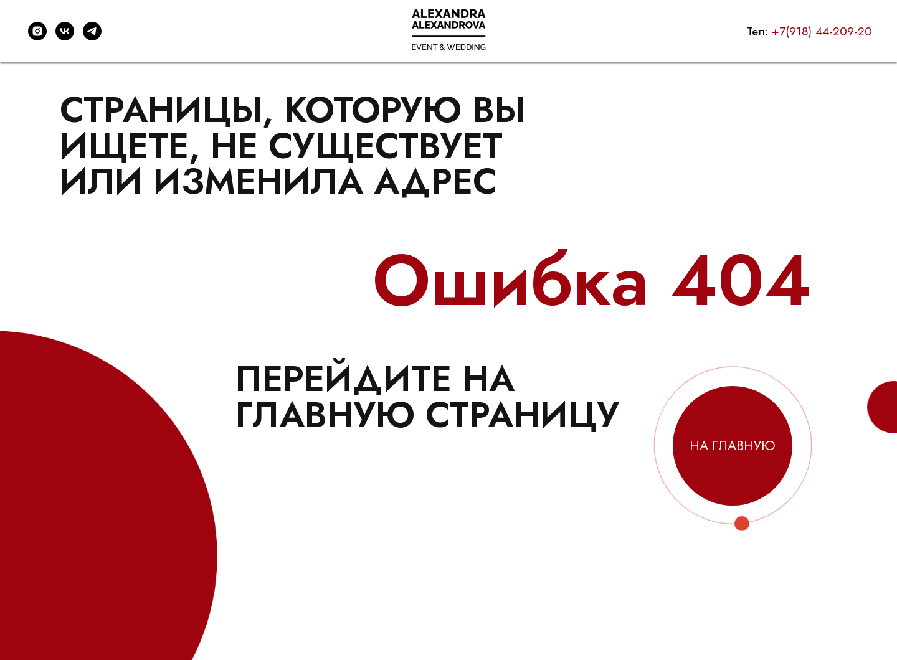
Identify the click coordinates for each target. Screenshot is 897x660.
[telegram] (92, 31)
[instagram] (37, 31)
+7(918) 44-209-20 (822, 31)
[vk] (64, 31)
